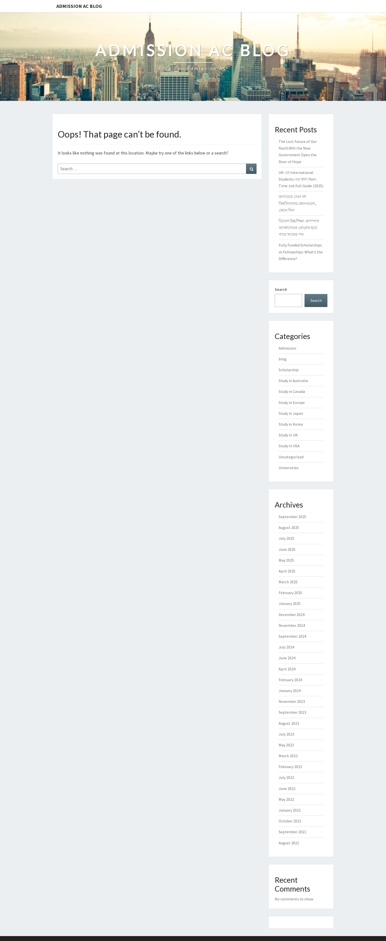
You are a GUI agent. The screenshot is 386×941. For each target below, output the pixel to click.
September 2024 (292, 636)
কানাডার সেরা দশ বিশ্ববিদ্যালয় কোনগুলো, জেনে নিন (297, 203)
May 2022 (286, 799)
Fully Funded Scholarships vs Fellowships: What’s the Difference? (301, 252)
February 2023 (290, 766)
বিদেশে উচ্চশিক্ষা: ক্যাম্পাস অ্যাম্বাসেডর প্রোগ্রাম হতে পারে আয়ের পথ (299, 227)
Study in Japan (291, 413)
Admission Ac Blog (79, 6)
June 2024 (287, 657)
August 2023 (289, 723)
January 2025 (290, 603)
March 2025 (288, 581)
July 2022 (286, 777)
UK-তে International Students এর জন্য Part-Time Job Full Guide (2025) (301, 179)
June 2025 (287, 549)
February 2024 (290, 679)
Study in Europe (292, 402)
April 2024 (287, 668)
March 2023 (288, 755)
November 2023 (292, 701)
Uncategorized (291, 456)
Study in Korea (291, 424)
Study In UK (288, 434)
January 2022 (290, 810)
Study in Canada (292, 391)
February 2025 (290, 592)
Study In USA (289, 445)
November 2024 (292, 625)
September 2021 (292, 831)
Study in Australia (293, 380)
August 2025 (289, 527)
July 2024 (286, 647)
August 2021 (289, 842)
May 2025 (286, 560)
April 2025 (287, 571)
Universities (289, 467)
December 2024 (292, 614)
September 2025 (292, 516)
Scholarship (289, 369)
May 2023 (286, 744)
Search (281, 289)
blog (283, 358)
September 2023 (292, 712)
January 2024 (290, 690)
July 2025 (286, 538)
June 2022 (287, 788)
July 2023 (286, 734)
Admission (287, 348)
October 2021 (290, 820)
